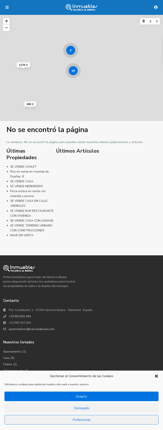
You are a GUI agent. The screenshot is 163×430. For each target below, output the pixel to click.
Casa (6, 358)
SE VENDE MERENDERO (26, 186)
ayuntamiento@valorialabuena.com (32, 329)
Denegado (81, 408)
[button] (156, 376)
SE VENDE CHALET (23, 167)
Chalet (7, 364)
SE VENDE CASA (21, 181)
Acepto (81, 396)
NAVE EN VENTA (22, 235)
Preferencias (82, 420)
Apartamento (12, 352)
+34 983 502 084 (20, 316)
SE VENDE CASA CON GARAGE (31, 221)
